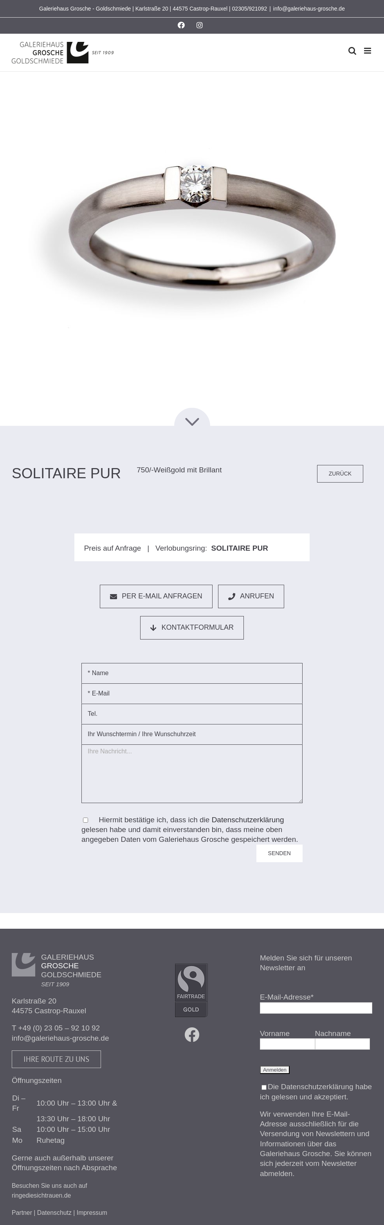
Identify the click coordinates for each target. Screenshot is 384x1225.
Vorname (275, 1033)
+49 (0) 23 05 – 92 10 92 (59, 1028)
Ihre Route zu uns (56, 1059)
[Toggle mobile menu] (368, 51)
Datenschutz (54, 1212)
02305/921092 (249, 8)
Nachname (333, 1033)
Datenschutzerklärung (248, 820)
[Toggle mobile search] (352, 51)
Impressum (92, 1212)
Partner (22, 1212)
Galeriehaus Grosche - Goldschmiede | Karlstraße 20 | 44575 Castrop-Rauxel (133, 8)
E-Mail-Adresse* (287, 997)
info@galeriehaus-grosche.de (309, 8)
